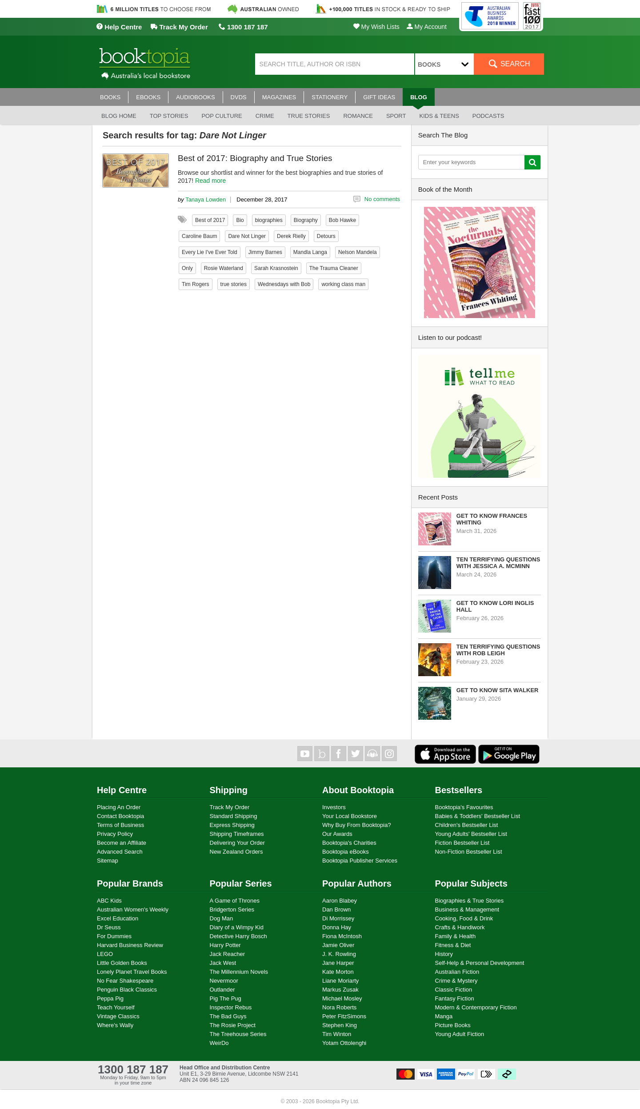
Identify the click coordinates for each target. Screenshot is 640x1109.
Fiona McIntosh (342, 936)
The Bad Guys (228, 1016)
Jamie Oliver (338, 945)
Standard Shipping (233, 816)
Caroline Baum (199, 236)
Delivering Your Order (237, 842)
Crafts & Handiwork (460, 927)
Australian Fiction (457, 971)
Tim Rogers (195, 284)
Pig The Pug (225, 998)
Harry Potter (225, 945)
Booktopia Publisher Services (359, 860)
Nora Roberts (339, 1007)
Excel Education (117, 918)
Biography (306, 220)
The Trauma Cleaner (333, 268)
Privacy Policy (115, 834)
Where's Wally (115, 1025)
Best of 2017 (210, 220)
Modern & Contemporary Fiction (476, 1007)
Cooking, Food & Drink (464, 918)
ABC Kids (109, 900)
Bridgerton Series (232, 909)
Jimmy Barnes (265, 252)
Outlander (222, 989)
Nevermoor (224, 980)
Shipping (229, 790)
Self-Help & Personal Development (479, 963)
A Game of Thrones (235, 900)
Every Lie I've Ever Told (209, 252)
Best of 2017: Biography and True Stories (255, 158)
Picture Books (453, 1025)
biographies (269, 220)
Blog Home (118, 116)
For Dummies (114, 936)
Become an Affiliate (121, 842)
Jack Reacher (227, 954)
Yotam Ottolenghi (344, 1043)
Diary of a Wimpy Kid (237, 927)
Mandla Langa (310, 252)
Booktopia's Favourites (464, 807)
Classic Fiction (453, 989)
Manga (444, 1016)
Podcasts (488, 116)
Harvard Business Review (130, 945)
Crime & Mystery (456, 980)
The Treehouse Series (238, 1034)
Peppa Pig (110, 998)
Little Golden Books (122, 963)
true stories (233, 284)
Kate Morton (338, 971)
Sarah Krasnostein (276, 268)
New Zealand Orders (236, 851)
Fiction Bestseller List (462, 842)
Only (187, 268)
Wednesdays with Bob (284, 284)
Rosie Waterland (223, 268)
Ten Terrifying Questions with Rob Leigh (498, 650)
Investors (334, 807)
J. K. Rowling (339, 954)
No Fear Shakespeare (125, 980)
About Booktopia (358, 790)
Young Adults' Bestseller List (471, 834)
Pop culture (221, 116)
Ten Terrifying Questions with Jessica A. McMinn (498, 562)
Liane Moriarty (340, 980)
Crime (265, 116)
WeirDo (219, 1043)
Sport (396, 116)
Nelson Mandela (357, 252)
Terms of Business (120, 825)
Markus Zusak (340, 989)
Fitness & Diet (453, 945)
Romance (357, 116)
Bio (240, 220)
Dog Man (221, 918)
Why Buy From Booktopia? (356, 825)
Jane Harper (338, 963)
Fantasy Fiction (454, 998)
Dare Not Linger (247, 236)
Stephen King (339, 1025)
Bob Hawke (342, 220)
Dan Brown (336, 909)
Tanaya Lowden (205, 199)
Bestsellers (459, 790)
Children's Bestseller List (466, 825)
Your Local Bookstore (349, 816)
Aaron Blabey (339, 900)
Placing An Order (118, 807)
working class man (343, 284)
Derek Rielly (291, 236)
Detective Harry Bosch (238, 936)
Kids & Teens (439, 116)
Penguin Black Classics (127, 989)
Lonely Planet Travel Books (132, 971)
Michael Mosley (342, 998)
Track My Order (179, 27)
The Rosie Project (233, 1025)
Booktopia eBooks (345, 851)
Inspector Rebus (231, 1007)
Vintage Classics (118, 1016)
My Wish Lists (376, 26)
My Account (427, 26)
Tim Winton (336, 1034)
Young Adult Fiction (459, 1034)
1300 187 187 (243, 27)
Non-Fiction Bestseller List (468, 851)
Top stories (169, 116)
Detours (326, 236)
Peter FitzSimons (344, 1016)
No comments (382, 199)
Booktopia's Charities (349, 842)
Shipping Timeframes (237, 834)
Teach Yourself (116, 1007)
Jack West (223, 963)
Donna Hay (336, 927)
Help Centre (119, 27)
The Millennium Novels (239, 971)
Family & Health (455, 936)
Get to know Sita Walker (497, 690)
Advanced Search (120, 851)
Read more (210, 180)
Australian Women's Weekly (132, 909)
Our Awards (337, 834)
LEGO (105, 954)
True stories (309, 116)
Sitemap (107, 860)
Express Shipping (232, 825)
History (444, 954)
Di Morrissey (338, 918)
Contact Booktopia (120, 816)
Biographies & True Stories (469, 900)
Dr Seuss (108, 927)
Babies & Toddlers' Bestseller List (477, 816)
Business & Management (467, 909)
